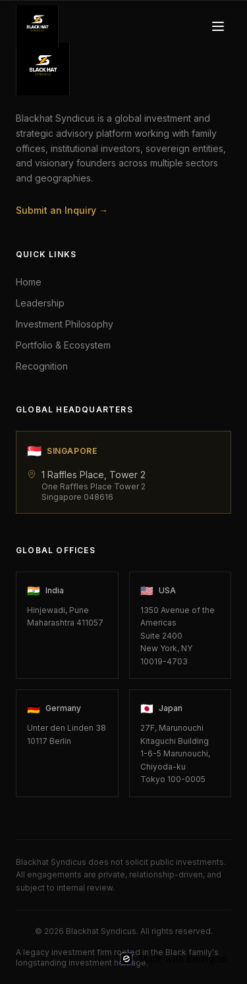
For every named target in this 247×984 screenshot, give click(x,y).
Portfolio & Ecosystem (63, 345)
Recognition (42, 366)
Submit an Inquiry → (62, 210)
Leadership (40, 302)
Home (28, 281)
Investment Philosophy (64, 324)
